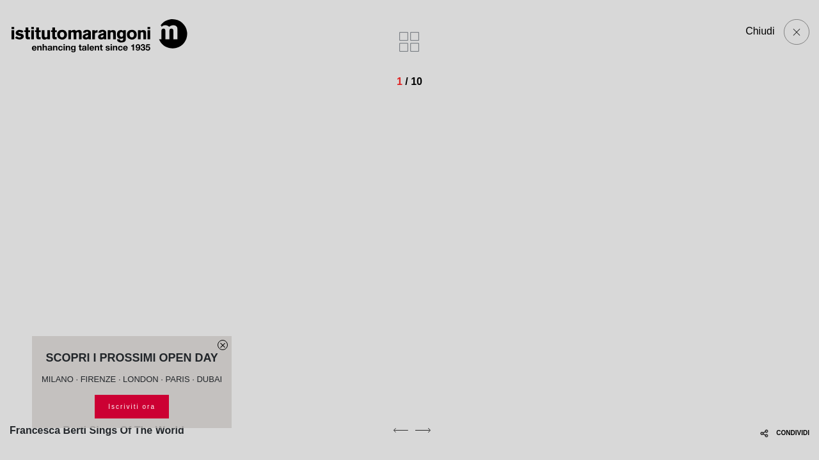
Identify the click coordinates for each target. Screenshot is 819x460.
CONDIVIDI (784, 432)
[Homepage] (99, 35)
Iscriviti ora (131, 406)
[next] (423, 430)
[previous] (400, 430)
